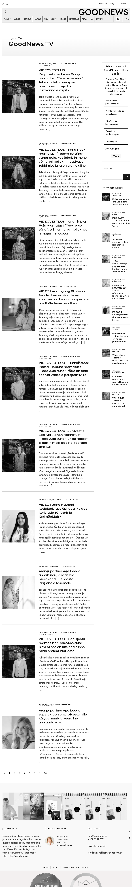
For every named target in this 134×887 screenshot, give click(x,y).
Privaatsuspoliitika (97, 846)
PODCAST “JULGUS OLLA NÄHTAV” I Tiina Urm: (121, 222)
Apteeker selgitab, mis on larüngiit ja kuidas (120, 243)
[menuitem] (7, 19)
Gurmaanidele (118, 372)
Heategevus (117, 308)
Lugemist (55, 64)
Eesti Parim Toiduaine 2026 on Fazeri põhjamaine (120, 337)
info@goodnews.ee (97, 836)
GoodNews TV (45, 64)
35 (46, 773)
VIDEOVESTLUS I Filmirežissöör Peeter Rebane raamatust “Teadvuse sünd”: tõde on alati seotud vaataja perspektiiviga (64, 369)
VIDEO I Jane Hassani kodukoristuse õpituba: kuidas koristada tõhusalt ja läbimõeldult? (63, 511)
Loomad (115, 394)
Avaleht (46, 868)
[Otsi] (126, 177)
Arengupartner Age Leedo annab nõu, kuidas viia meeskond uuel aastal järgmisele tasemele (59, 577)
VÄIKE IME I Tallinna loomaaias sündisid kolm (119, 402)
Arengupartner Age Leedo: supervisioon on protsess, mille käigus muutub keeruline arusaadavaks (63, 716)
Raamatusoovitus (68, 64)
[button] (3, 8)
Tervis (114, 236)
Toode (115, 329)
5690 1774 (61, 843)
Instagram (113, 3)
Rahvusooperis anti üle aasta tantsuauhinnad (120, 202)
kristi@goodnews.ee (64, 845)
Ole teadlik (66, 704)
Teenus (55, 566)
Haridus (55, 286)
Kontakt (85, 868)
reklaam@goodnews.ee (111, 853)
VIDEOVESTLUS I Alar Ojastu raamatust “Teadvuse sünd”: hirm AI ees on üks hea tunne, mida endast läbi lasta (62, 645)
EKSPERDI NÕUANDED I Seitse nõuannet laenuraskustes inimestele (120, 292)
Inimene (115, 214)
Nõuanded (56, 500)
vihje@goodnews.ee (19, 856)
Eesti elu (115, 351)
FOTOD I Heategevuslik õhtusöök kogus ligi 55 (120, 316)
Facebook (103, 3)
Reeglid (56, 868)
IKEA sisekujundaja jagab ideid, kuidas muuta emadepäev (119, 266)
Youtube (123, 3)
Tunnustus (116, 195)
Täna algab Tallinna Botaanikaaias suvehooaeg (120, 359)
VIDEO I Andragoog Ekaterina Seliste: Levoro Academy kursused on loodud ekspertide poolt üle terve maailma (64, 297)
